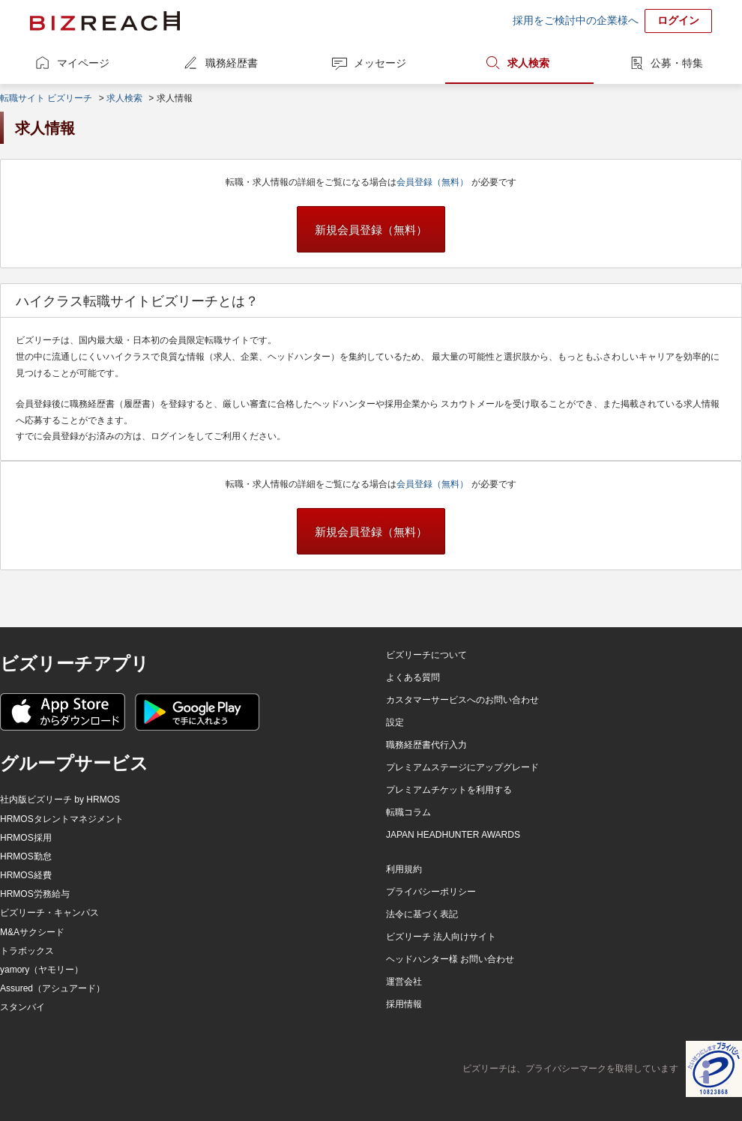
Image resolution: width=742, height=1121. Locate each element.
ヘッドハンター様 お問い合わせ (450, 959)
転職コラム (408, 812)
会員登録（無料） (433, 182)
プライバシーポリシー (431, 891)
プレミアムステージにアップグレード (462, 767)
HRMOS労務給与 (35, 894)
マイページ (83, 63)
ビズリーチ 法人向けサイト (441, 936)
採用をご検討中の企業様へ (576, 20)
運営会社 (404, 981)
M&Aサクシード (32, 932)
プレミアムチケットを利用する (449, 790)
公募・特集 (677, 63)
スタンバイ (22, 1007)
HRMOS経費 (26, 875)
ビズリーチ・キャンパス (49, 912)
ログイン (678, 20)
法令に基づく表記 (422, 914)
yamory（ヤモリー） (41, 969)
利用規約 (404, 869)
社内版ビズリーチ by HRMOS (60, 799)
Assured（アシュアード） (52, 988)
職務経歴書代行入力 (426, 745)
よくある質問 (413, 677)
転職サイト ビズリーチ (46, 98)
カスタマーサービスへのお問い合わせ (462, 700)
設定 (395, 722)
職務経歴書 (231, 63)
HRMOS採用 (26, 838)
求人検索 (528, 63)
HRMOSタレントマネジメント (62, 819)
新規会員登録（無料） (371, 229)
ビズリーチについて (426, 655)
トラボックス (27, 951)
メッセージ (380, 63)
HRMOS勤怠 (26, 856)
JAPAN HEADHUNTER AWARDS (453, 835)
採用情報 (404, 1004)
